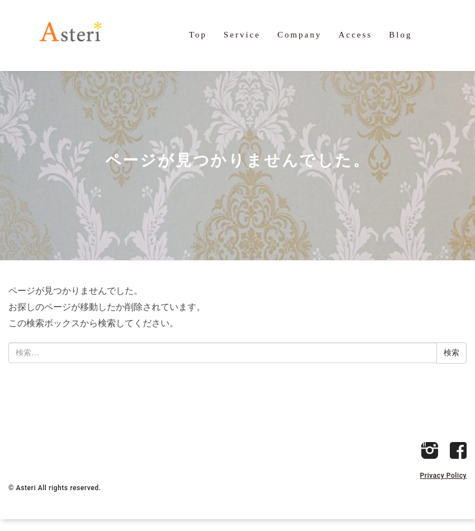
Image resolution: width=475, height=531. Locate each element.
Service (242, 35)
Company (300, 35)
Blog (400, 35)
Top (198, 35)
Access (355, 35)
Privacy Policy (443, 487)
